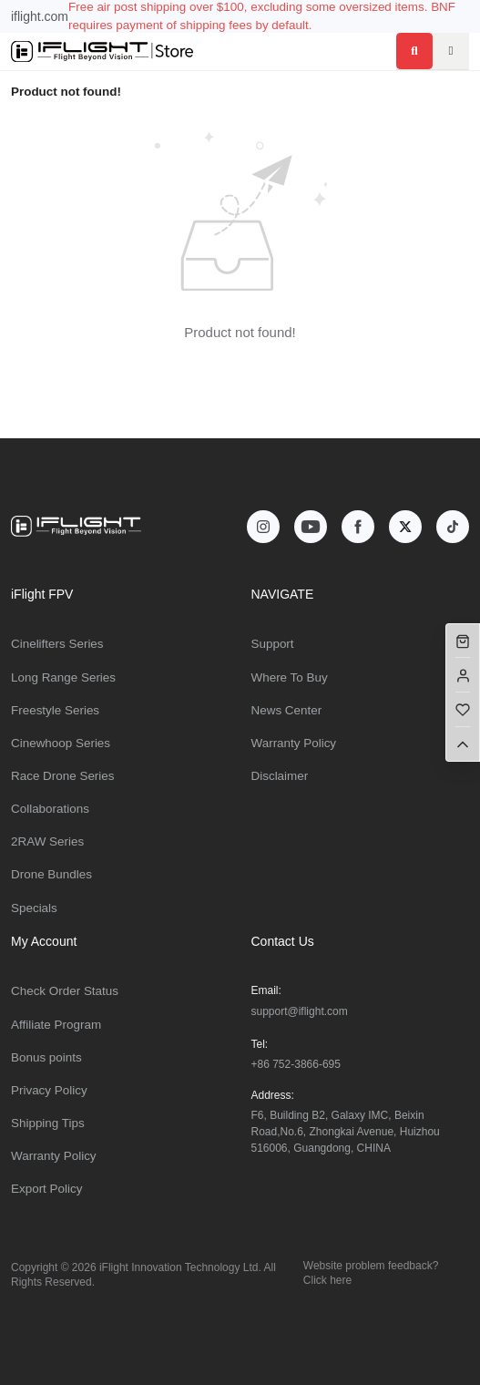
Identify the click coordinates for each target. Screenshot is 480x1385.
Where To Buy (289, 677)
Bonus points (46, 1057)
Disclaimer (280, 776)
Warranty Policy (294, 743)
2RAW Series (47, 841)
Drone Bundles (51, 874)
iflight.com (39, 16)
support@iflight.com (299, 1011)
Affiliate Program (56, 1024)
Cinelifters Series (57, 644)
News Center (286, 710)
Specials (34, 908)
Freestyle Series (55, 710)
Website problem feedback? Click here (371, 1273)
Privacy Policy (49, 1090)
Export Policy (46, 1188)
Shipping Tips (48, 1123)
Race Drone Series (63, 776)
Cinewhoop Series (60, 743)
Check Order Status (64, 991)
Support (272, 644)
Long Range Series (63, 677)
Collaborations (50, 809)
